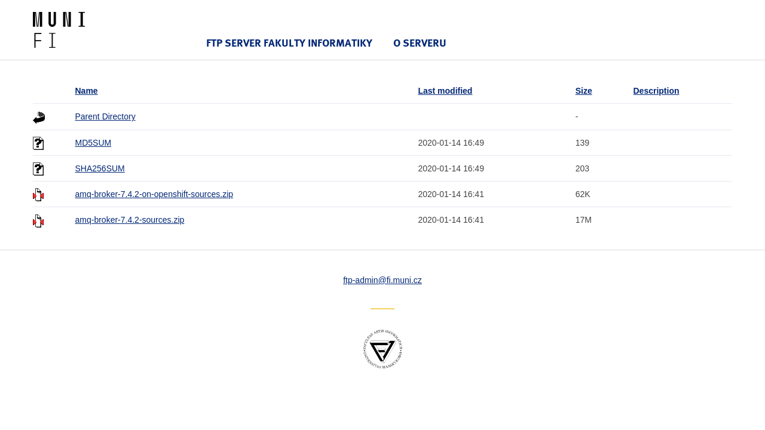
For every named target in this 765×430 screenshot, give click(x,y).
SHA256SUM (100, 168)
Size (584, 91)
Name (86, 91)
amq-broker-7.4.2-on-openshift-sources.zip (154, 194)
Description (657, 91)
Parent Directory (105, 116)
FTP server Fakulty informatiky (289, 43)
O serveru (419, 43)
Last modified (445, 91)
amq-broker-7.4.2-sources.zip (130, 220)
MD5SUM (93, 143)
